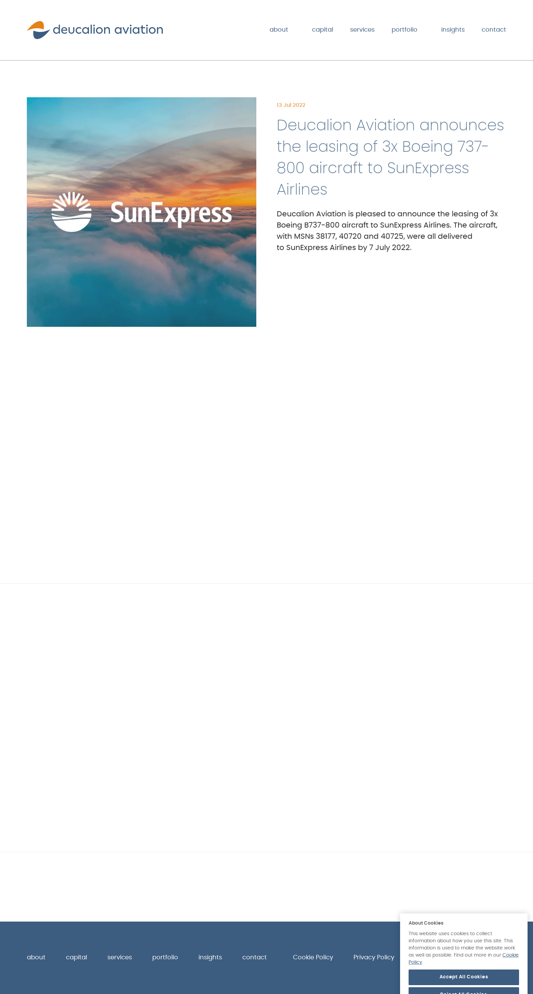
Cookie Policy (313, 958)
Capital (322, 30)
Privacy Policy (374, 958)
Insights (453, 30)
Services (362, 30)
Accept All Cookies (464, 984)
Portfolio (404, 30)
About (279, 30)
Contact (494, 30)
